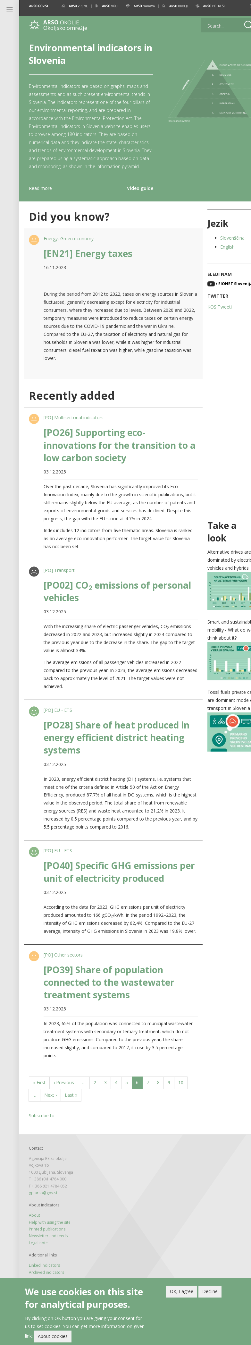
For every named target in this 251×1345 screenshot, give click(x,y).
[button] (241, 6)
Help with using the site (50, 1246)
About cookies (53, 1336)
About (34, 1239)
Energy (50, 246)
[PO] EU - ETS (57, 726)
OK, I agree (181, 1291)
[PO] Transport (58, 586)
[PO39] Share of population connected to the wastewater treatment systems (108, 1006)
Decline (210, 1291)
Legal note (38, 1267)
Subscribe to (41, 1139)
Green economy (76, 246)
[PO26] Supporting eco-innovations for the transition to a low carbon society (115, 453)
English (219, 255)
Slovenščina (224, 246)
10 (183, 1106)
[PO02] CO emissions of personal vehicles (96, 607)
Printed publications (47, 1253)
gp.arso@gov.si (43, 1217)
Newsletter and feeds (48, 1260)
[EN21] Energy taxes (87, 261)
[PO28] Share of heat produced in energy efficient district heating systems (116, 753)
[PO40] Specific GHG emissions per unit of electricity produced (112, 887)
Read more (40, 196)
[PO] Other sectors (62, 979)
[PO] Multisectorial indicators (73, 425)
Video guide (134, 196)
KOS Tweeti (211, 315)
